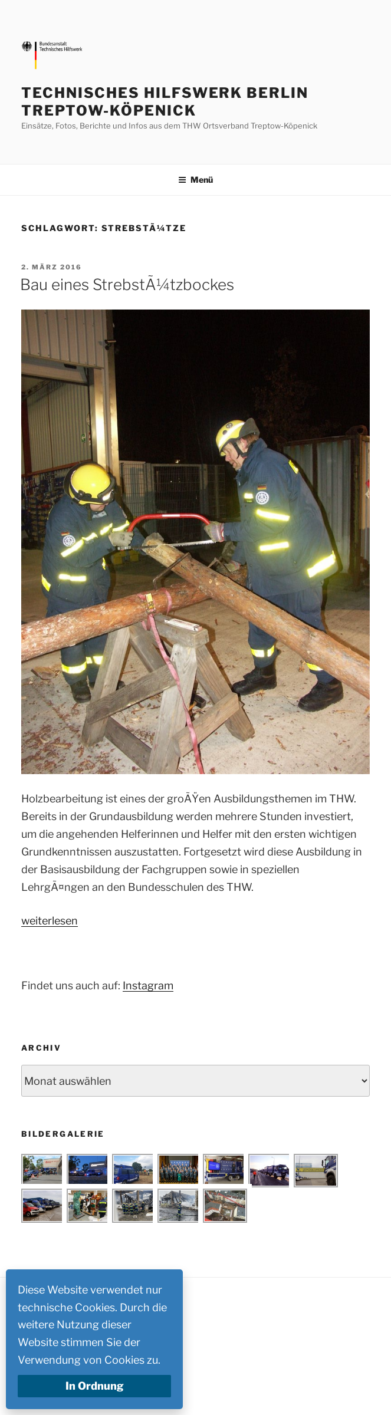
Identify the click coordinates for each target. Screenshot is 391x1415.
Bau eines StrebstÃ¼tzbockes (127, 284)
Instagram (148, 985)
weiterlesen (49, 920)
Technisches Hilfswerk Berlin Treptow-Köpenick (164, 101)
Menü (195, 180)
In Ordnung (94, 1386)
